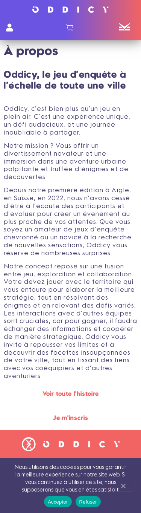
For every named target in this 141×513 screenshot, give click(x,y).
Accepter (58, 502)
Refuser (88, 502)
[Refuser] (123, 487)
